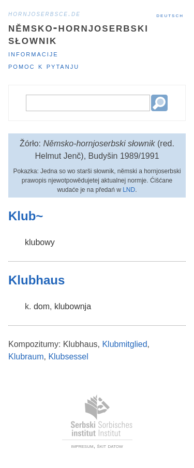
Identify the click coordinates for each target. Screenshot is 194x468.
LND (129, 189)
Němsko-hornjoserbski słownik (78, 33)
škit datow (110, 445)
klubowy (40, 242)
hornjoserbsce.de (44, 13)
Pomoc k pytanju (43, 66)
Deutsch (170, 15)
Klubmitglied (124, 344)
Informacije (33, 53)
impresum (82, 445)
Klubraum (25, 356)
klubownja (72, 306)
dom (42, 306)
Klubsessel (68, 356)
